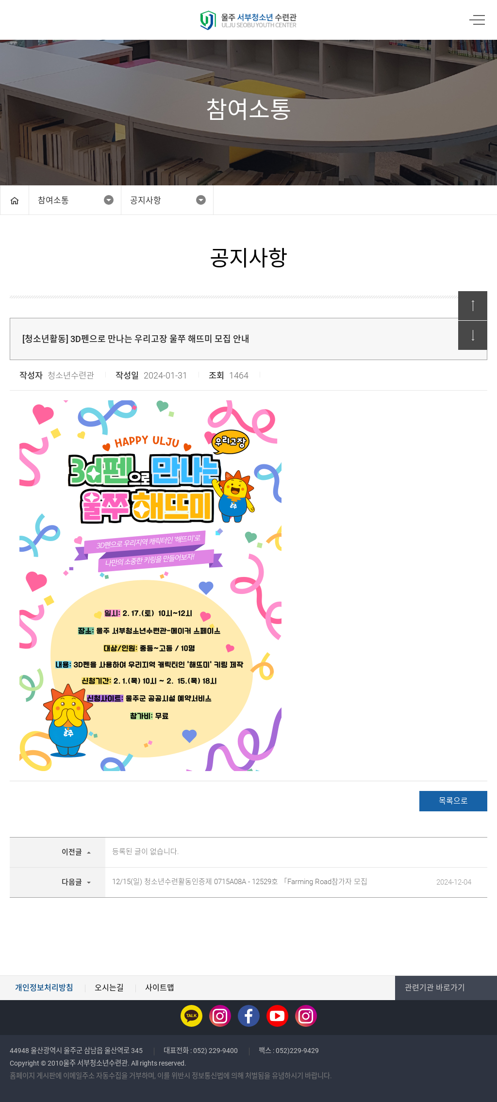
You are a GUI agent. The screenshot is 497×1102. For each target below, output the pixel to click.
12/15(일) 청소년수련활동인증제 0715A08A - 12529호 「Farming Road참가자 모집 (239, 881)
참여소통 (53, 200)
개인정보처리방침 (44, 987)
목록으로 (453, 801)
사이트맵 (159, 987)
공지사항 (145, 200)
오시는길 (109, 987)
